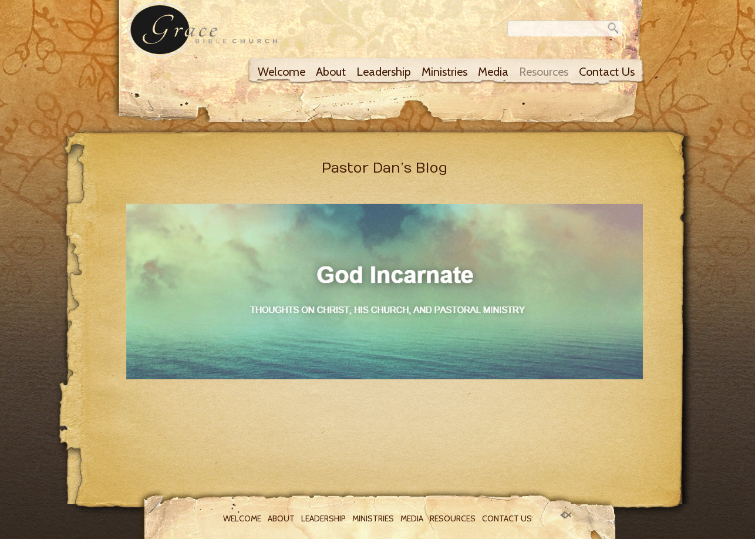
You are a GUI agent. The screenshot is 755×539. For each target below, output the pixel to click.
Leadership (383, 72)
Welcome (281, 72)
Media (493, 72)
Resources (543, 72)
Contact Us (607, 72)
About (331, 72)
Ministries (444, 72)
